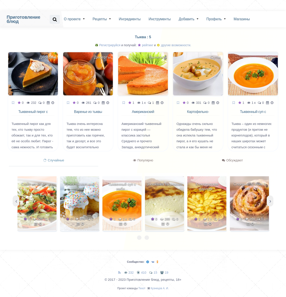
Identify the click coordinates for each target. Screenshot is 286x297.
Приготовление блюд (23, 19)
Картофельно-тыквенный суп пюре (198, 114)
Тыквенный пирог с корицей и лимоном (33, 114)
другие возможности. (174, 45)
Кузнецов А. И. (160, 288)
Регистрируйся (107, 45)
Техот (141, 288)
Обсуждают (232, 160)
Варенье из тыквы (88, 112)
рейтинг (145, 45)
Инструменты (160, 19)
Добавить (186, 19)
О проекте (72, 19)
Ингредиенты (130, 19)
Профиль (214, 19)
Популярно (143, 160)
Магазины (242, 19)
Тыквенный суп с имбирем (253, 114)
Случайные (53, 160)
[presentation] (16, 201)
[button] (139, 237)
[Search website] (55, 19)
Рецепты (100, 19)
